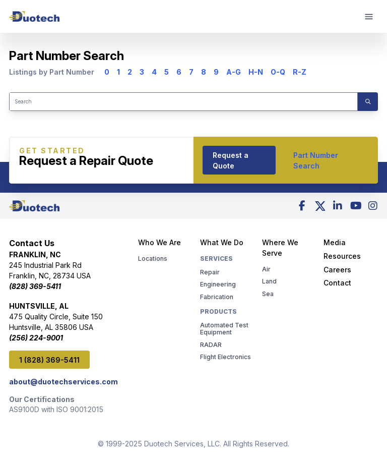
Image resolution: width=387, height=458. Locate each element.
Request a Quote (230, 160)
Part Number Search (315, 160)
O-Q (278, 72)
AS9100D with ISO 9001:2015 (56, 409)
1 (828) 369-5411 (49, 360)
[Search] (183, 101)
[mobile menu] (369, 17)
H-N (255, 72)
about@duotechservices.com (63, 381)
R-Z (299, 72)
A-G (233, 72)
